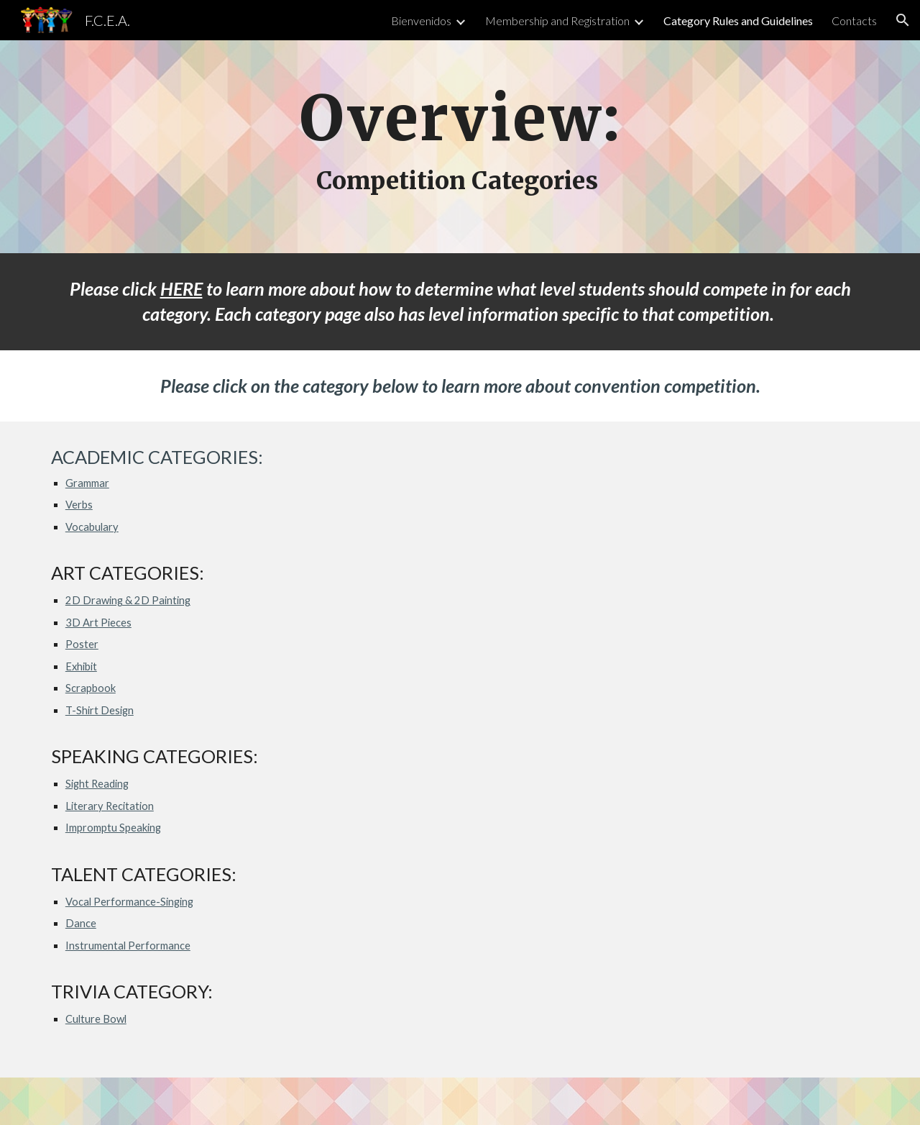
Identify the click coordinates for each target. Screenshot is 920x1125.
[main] (460, 147)
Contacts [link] (854, 20)
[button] (903, 20)
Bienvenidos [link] (421, 20)
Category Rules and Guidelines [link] (738, 20)
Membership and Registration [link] (557, 20)
